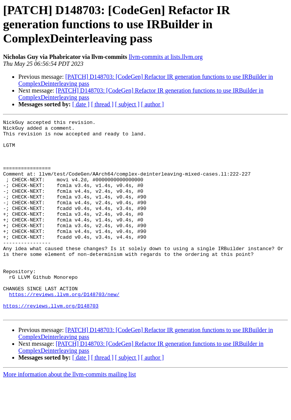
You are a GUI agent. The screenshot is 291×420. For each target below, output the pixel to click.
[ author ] (152, 104)
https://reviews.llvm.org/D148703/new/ (64, 329)
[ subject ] (127, 104)
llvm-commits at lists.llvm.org (166, 57)
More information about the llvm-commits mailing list (69, 413)
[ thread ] (102, 104)
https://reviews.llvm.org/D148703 (51, 343)
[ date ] (80, 104)
